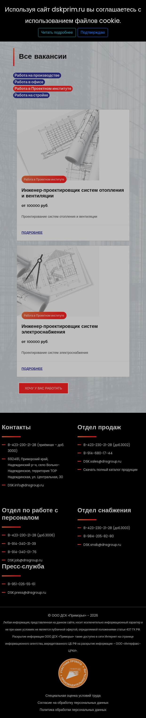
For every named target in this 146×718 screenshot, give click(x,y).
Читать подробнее (57, 32)
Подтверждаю (93, 32)
